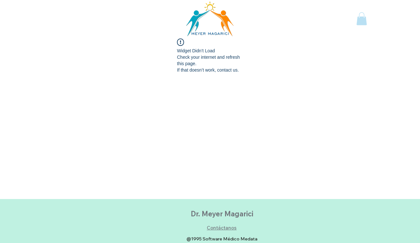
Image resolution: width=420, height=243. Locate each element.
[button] (361, 18)
